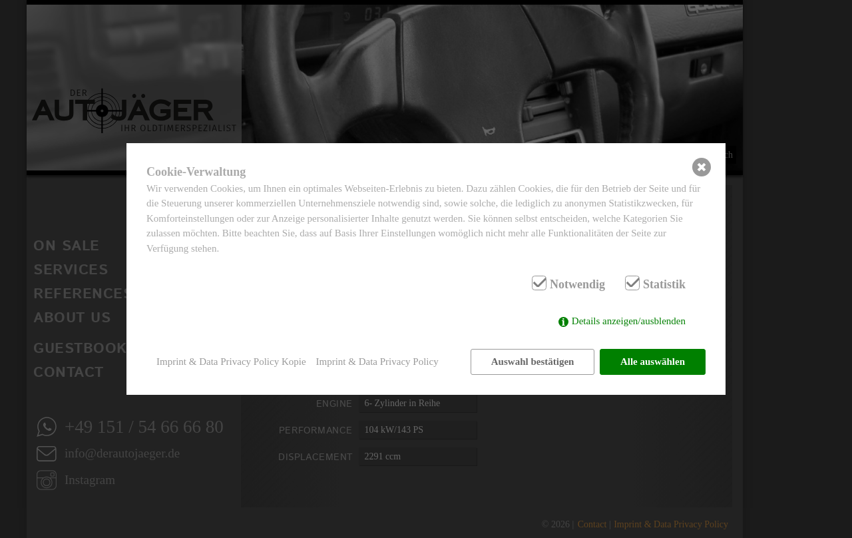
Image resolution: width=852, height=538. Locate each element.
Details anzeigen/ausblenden (629, 321)
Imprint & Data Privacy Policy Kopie (231, 361)
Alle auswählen (652, 361)
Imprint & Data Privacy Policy (377, 361)
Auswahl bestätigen (532, 361)
